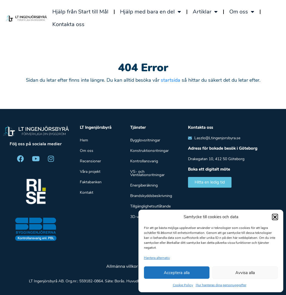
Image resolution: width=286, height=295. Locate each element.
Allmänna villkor (122, 266)
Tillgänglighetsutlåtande (150, 206)
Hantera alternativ (157, 258)
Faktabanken (91, 182)
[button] (275, 217)
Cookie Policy (183, 285)
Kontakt (86, 192)
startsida (170, 80)
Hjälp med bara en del (150, 11)
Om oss (241, 11)
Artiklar (205, 11)
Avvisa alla (245, 272)
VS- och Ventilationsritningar (147, 173)
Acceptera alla (177, 272)
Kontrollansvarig (144, 161)
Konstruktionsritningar (149, 150)
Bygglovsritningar (145, 140)
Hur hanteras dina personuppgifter (221, 285)
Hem (84, 140)
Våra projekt (90, 171)
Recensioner (90, 161)
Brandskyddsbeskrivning (151, 195)
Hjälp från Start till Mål (80, 11)
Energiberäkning (144, 185)
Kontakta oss (68, 24)
